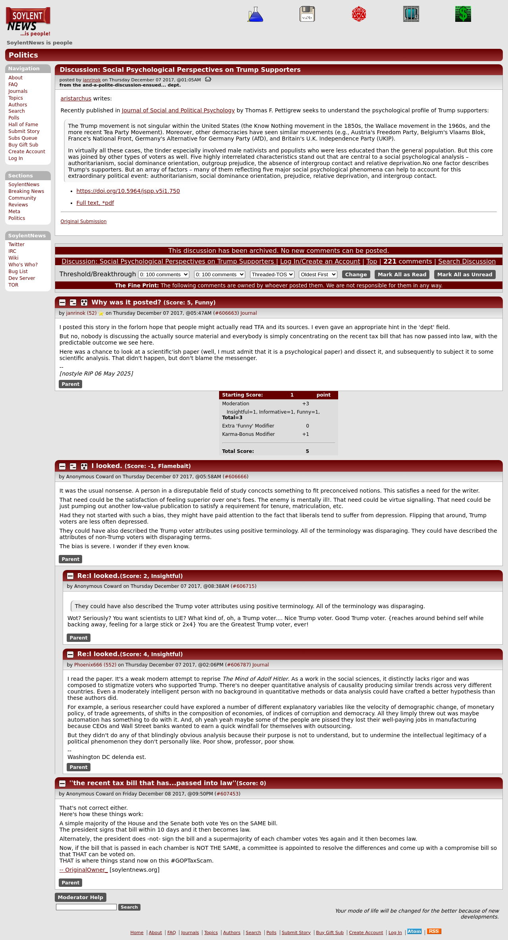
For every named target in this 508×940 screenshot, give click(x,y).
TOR (13, 285)
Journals (17, 91)
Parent (70, 384)
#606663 (226, 313)
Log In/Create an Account (320, 261)
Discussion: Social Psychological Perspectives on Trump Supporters (180, 69)
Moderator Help (80, 897)
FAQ (12, 84)
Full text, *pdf (95, 203)
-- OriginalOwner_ (84, 870)
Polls (13, 118)
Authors (17, 105)
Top (371, 261)
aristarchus (76, 98)
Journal (249, 313)
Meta (14, 211)
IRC (12, 251)
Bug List (18, 271)
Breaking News (26, 191)
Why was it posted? (127, 302)
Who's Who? (23, 265)
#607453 (227, 794)
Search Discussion (467, 261)
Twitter (16, 244)
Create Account (26, 151)
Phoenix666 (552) (95, 665)
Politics (23, 55)
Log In (15, 158)
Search (16, 111)
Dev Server (21, 278)
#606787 (238, 665)
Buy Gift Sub (23, 145)
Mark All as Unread (465, 274)
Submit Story (24, 131)
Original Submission (84, 221)
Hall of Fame (23, 124)
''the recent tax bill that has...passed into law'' (153, 783)
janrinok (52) (81, 313)
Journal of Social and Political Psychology (178, 110)
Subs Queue (22, 138)
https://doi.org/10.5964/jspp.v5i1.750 (128, 191)
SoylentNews (28, 22)
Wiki (13, 258)
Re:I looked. (98, 576)
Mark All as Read (402, 274)
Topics (15, 98)
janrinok (92, 80)
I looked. (107, 466)
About (15, 78)
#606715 (244, 586)
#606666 (236, 477)
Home (137, 932)
